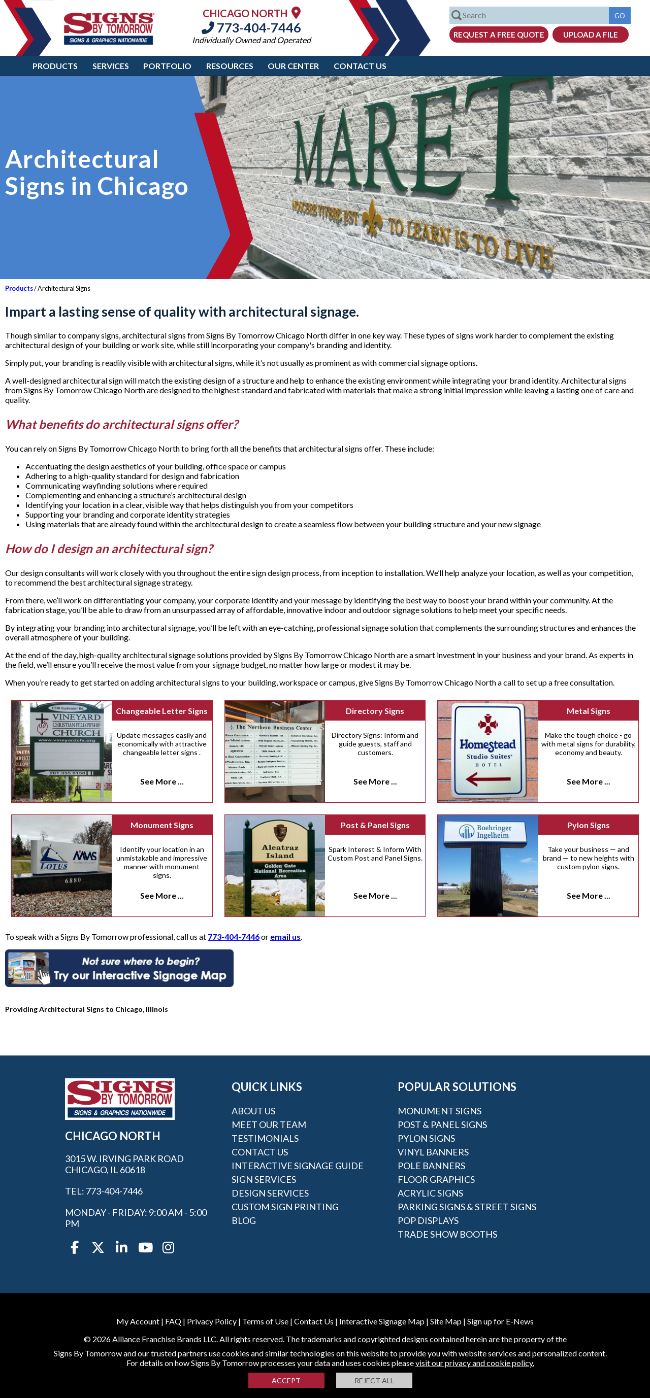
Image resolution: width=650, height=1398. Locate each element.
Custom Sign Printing (285, 1206)
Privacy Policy (212, 1321)
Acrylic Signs (430, 1193)
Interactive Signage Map (382, 1321)
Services (110, 66)
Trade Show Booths (447, 1234)
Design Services (270, 1193)
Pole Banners (431, 1165)
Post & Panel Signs (375, 825)
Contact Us (360, 66)
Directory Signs (375, 710)
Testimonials (265, 1138)
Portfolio (167, 66)
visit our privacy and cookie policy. (474, 1363)
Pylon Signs (588, 825)
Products (55, 66)
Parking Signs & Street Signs (467, 1206)
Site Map (446, 1321)
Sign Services (264, 1179)
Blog (244, 1220)
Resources (229, 66)
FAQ (173, 1321)
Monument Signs (162, 825)
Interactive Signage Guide (298, 1165)
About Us (253, 1110)
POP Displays (428, 1220)
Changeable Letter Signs (162, 710)
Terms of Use (265, 1321)
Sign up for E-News (500, 1321)
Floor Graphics (436, 1179)
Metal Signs (588, 710)
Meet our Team (269, 1124)
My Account (137, 1321)
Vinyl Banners (433, 1151)
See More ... (162, 781)
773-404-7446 (251, 27)
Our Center (293, 66)
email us (285, 936)
